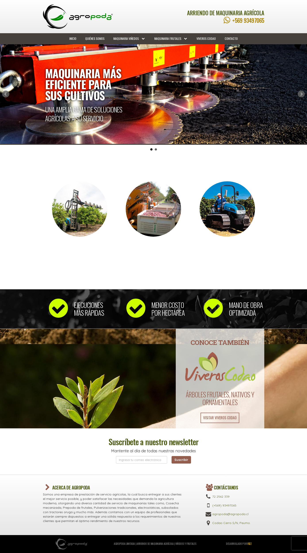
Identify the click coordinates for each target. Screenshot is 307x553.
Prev (5, 94)
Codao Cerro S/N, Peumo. (231, 523)
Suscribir (181, 460)
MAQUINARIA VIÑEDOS (129, 38)
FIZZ (249, 543)
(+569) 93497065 (224, 505)
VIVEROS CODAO (206, 38)
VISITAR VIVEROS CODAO (220, 417)
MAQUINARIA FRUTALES (171, 38)
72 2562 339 (221, 497)
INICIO (72, 38)
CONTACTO (231, 38)
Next (301, 94)
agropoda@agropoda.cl (230, 514)
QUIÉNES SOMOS (94, 38)
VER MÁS (80, 270)
